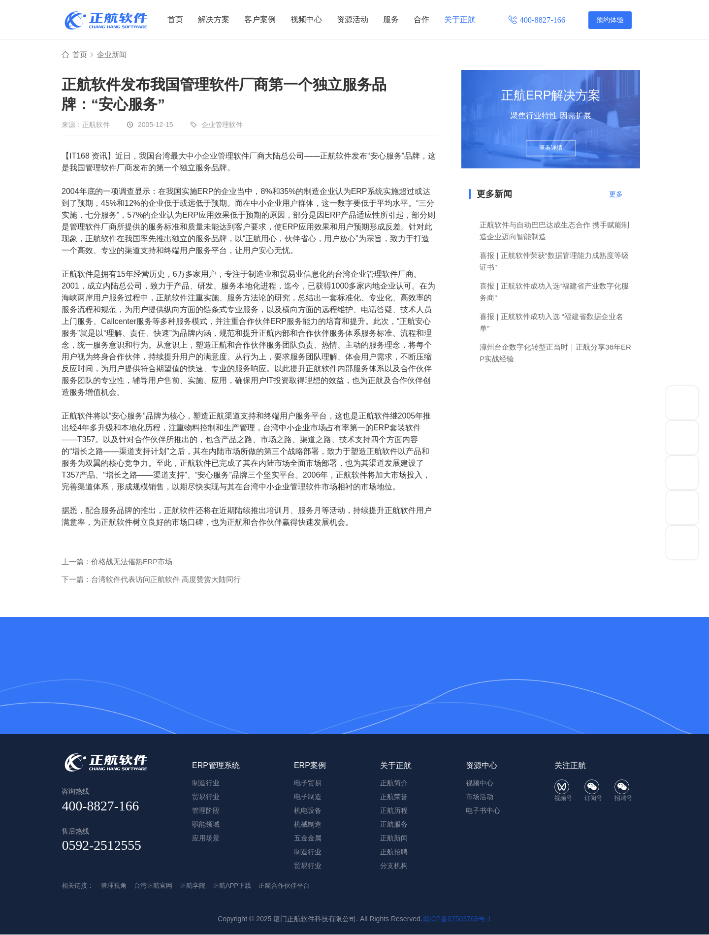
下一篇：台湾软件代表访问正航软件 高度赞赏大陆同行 (151, 580)
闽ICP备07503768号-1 (456, 919)
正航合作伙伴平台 (284, 886)
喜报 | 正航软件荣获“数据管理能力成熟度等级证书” (554, 262)
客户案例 (260, 19)
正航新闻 (394, 838)
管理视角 (114, 886)
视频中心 (306, 19)
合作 (421, 19)
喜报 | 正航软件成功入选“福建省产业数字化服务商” (554, 292)
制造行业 (308, 852)
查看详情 (551, 148)
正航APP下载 (232, 886)
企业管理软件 (222, 125)
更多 (616, 194)
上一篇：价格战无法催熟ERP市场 (117, 562)
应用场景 (206, 838)
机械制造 (308, 825)
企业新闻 (113, 55)
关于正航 (460, 19)
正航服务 (394, 825)
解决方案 (213, 19)
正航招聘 (394, 852)
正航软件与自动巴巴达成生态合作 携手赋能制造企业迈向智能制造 (554, 231)
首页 (175, 19)
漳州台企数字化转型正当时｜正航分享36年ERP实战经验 (555, 353)
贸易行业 (308, 866)
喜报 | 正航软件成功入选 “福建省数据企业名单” (551, 323)
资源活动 (352, 19)
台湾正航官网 (153, 886)
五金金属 (308, 838)
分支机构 (394, 866)
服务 (391, 19)
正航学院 (192, 886)
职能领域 (206, 825)
